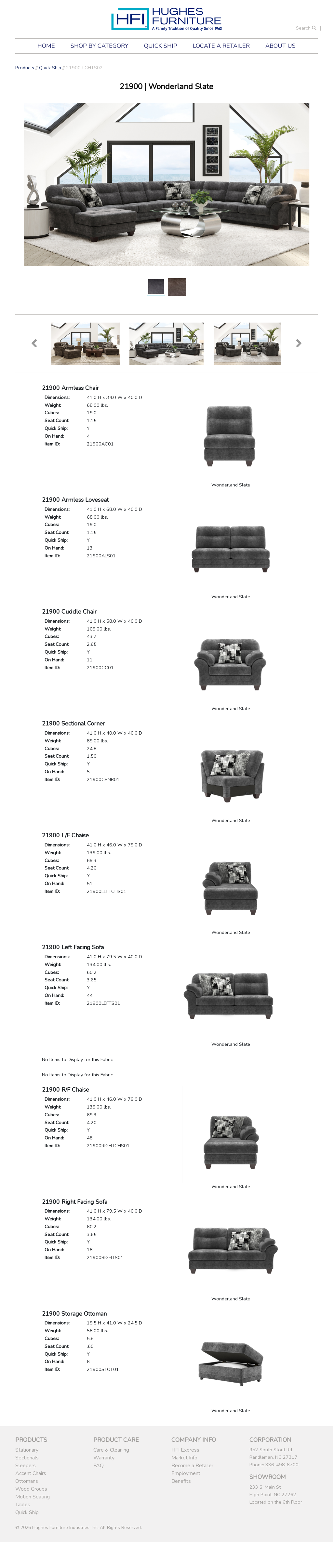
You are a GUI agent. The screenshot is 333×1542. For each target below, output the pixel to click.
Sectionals (27, 1457)
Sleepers (25, 1465)
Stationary (26, 1450)
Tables (22, 1504)
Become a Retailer (192, 1465)
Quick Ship (160, 46)
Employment (185, 1473)
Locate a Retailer (221, 46)
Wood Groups (31, 1489)
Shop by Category (99, 46)
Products (24, 67)
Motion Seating (32, 1496)
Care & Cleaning (111, 1450)
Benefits (181, 1481)
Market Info (184, 1457)
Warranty (103, 1457)
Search (306, 28)
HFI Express (185, 1450)
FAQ (98, 1465)
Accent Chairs (30, 1473)
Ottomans (26, 1481)
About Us (280, 46)
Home (46, 46)
